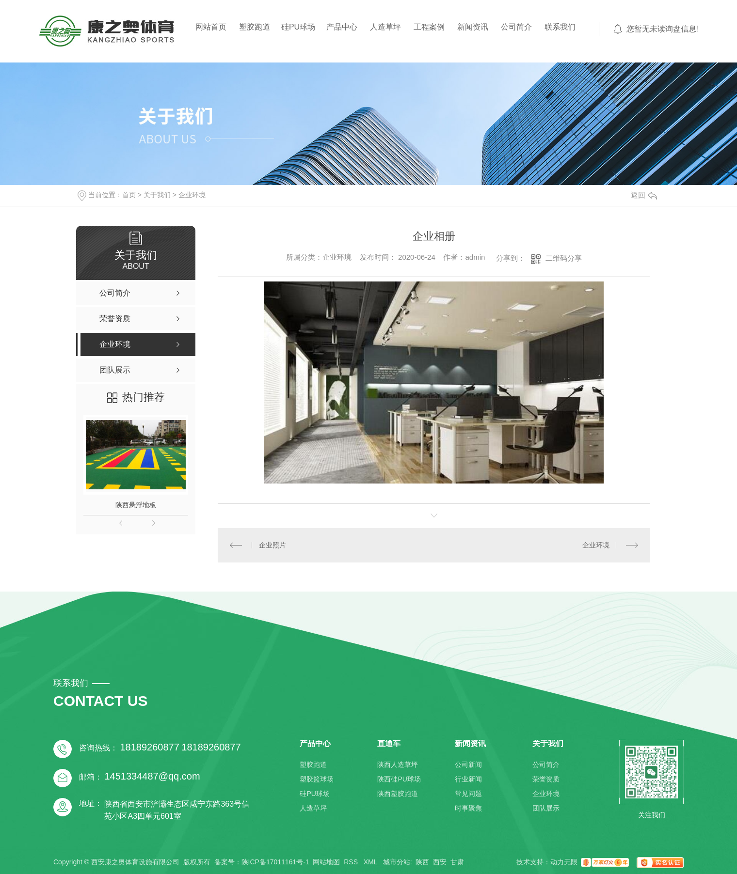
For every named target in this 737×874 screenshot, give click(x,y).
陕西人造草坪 (397, 764)
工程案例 (429, 27)
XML (371, 862)
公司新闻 (468, 764)
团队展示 (546, 808)
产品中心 (341, 27)
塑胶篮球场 (317, 779)
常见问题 (468, 793)
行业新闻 (468, 779)
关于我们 (157, 195)
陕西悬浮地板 (135, 505)
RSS (352, 862)
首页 (129, 195)
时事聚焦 (468, 808)
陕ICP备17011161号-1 (275, 862)
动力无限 (563, 862)
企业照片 (272, 545)
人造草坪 (385, 27)
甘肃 (457, 862)
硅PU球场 (298, 27)
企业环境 (192, 195)
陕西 (422, 862)
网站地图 (326, 862)
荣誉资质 (546, 779)
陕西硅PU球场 (398, 779)
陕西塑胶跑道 (397, 793)
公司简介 (516, 27)
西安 (440, 862)
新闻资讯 (472, 27)
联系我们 (560, 27)
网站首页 (210, 27)
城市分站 (396, 862)
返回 (644, 195)
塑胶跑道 (254, 27)
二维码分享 (563, 258)
